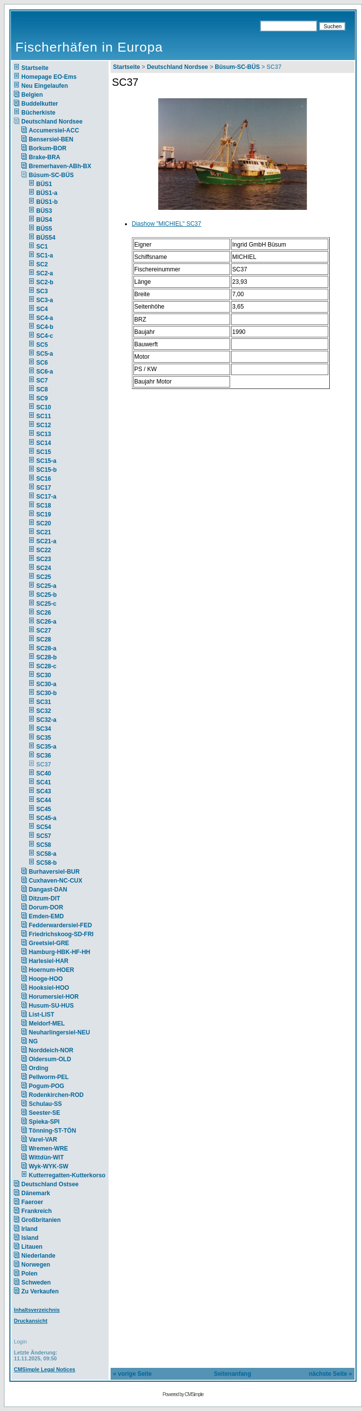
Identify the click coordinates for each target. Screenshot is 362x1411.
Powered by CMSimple (183, 1394)
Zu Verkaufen (40, 1291)
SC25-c (46, 603)
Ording (38, 1068)
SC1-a (44, 255)
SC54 (43, 827)
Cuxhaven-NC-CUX (55, 880)
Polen (29, 1273)
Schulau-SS (45, 1103)
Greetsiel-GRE (49, 943)
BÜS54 (46, 237)
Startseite (35, 67)
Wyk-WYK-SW (48, 1166)
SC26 (43, 612)
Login (20, 1342)
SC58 (43, 844)
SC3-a (44, 300)
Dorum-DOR (46, 907)
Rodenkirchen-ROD (56, 1094)
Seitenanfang (232, 1373)
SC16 (43, 478)
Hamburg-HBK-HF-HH (59, 952)
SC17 (43, 487)
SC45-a (46, 818)
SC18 (43, 505)
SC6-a (44, 371)
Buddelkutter (39, 103)
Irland (29, 1228)
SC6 (42, 362)
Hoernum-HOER (51, 969)
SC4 (42, 309)
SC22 (43, 550)
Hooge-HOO (46, 978)
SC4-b (45, 326)
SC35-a (46, 746)
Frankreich (36, 1211)
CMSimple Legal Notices (44, 1369)
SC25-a (46, 585)
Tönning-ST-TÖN (52, 1130)
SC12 (43, 425)
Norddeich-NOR (51, 1050)
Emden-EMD (46, 916)
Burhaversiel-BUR (54, 871)
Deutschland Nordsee (51, 121)
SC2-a (44, 273)
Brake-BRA (44, 157)
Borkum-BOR (47, 148)
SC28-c (46, 666)
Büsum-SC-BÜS (51, 175)
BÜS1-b (47, 201)
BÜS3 (44, 210)
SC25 (43, 577)
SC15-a (46, 460)
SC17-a (46, 496)
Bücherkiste (38, 112)
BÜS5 (44, 228)
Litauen (32, 1246)
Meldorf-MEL (47, 1023)
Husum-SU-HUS (51, 1005)
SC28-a (46, 648)
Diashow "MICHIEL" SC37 (166, 223)
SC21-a (46, 541)
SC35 (43, 737)
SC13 (43, 434)
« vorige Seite (132, 1373)
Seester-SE (44, 1112)
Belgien (32, 94)
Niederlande (44, 1255)
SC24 (43, 568)
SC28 (43, 639)
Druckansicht (31, 1321)
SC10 (43, 407)
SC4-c (44, 335)
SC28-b (46, 657)
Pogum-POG (46, 1086)
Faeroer (32, 1202)
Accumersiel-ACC (54, 130)
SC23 (43, 559)
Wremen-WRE (48, 1148)
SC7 (42, 380)
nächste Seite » (330, 1373)
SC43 (43, 791)
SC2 (42, 264)
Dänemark (35, 1193)
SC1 (42, 246)
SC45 (43, 809)
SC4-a (44, 318)
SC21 (43, 532)
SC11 (43, 416)
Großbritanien (40, 1220)
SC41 (43, 782)
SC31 (43, 702)
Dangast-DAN (48, 889)
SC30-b (46, 693)
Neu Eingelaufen (44, 85)
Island (30, 1237)
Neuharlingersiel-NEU (59, 1032)
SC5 (42, 344)
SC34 (43, 728)
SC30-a (46, 684)
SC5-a (44, 353)
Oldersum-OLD (50, 1059)
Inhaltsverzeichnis (37, 1310)
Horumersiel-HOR (54, 996)
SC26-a (46, 621)
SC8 (42, 389)
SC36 (43, 755)
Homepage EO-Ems (48, 76)
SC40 (43, 773)
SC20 (43, 523)
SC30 (43, 675)
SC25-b (46, 594)
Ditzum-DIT (44, 898)
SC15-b (46, 469)
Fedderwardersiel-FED (60, 925)
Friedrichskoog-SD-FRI (61, 934)
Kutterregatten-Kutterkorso (67, 1175)
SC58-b (46, 862)
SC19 (43, 514)
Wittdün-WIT (46, 1157)
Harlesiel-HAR (48, 961)
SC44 (43, 800)
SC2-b (45, 282)
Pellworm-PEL (49, 1077)
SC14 (43, 443)
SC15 (43, 452)
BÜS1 (44, 184)
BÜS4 (44, 219)
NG (33, 1041)
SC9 (42, 398)
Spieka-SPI (44, 1121)
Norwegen (35, 1264)
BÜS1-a (47, 193)
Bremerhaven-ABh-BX (60, 166)
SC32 (43, 710)
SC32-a (46, 719)
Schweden (36, 1282)
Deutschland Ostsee (49, 1184)
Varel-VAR (43, 1139)
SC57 (43, 836)
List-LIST (41, 1014)
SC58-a (46, 853)
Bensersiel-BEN (51, 139)
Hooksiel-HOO (49, 987)
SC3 (42, 291)
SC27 (43, 630)
